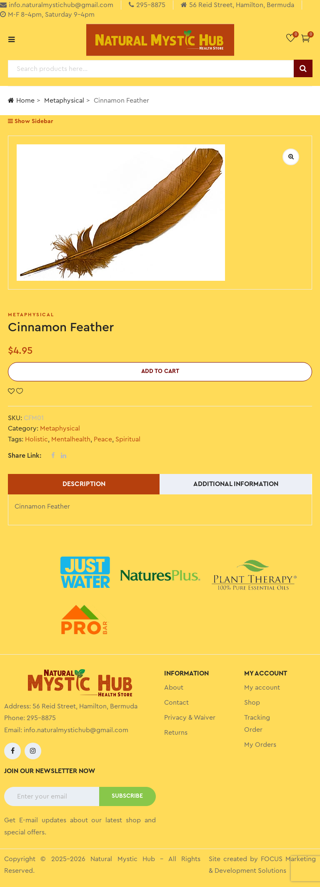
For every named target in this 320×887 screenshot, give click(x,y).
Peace (103, 439)
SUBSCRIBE (127, 796)
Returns (176, 732)
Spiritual (127, 439)
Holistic (36, 439)
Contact (176, 702)
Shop (252, 702)
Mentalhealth (70, 439)
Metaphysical (64, 100)
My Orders (260, 744)
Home (21, 100)
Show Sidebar (30, 121)
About (173, 687)
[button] (305, 38)
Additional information (235, 484)
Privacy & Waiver (189, 717)
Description (83, 484)
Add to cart (160, 371)
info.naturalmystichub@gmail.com (76, 730)
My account (262, 687)
